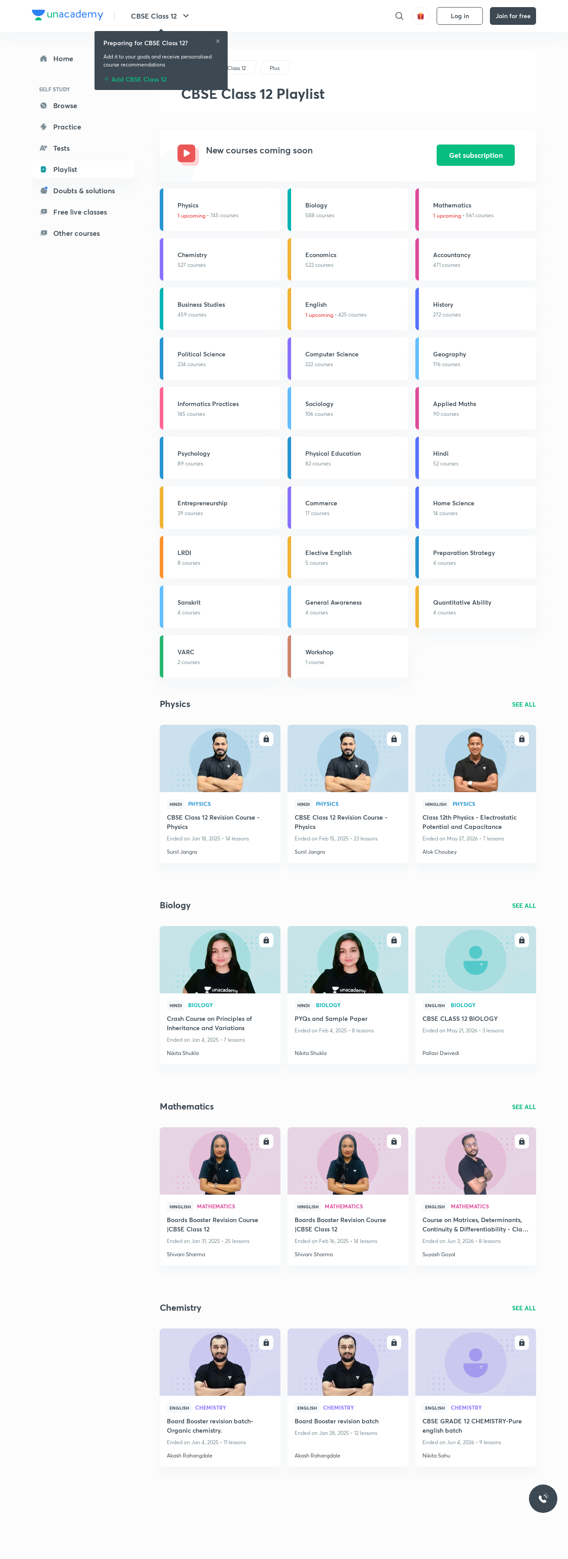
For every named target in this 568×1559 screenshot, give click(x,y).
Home (56, 58)
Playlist (58, 169)
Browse (58, 105)
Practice (60, 126)
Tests (54, 147)
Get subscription (476, 155)
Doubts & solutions (77, 190)
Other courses (69, 233)
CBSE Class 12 (161, 16)
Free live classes (73, 211)
